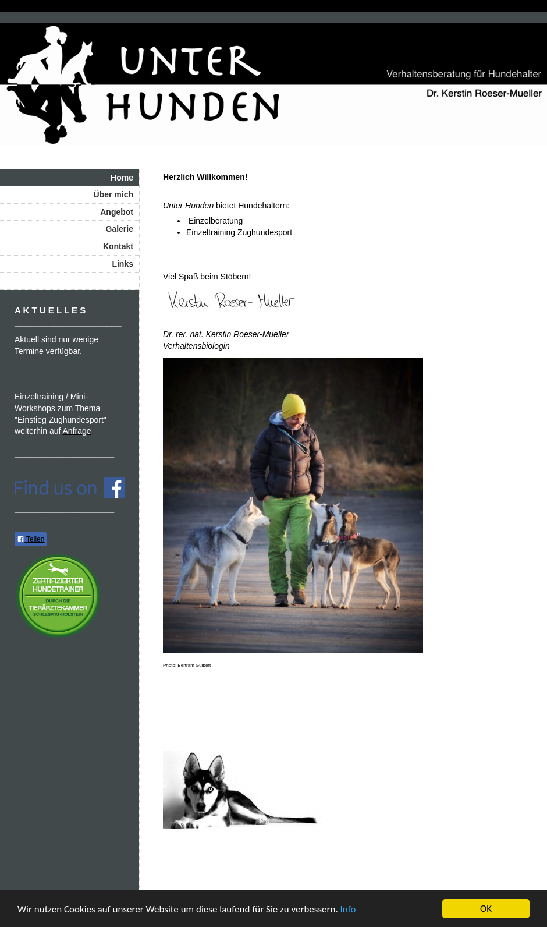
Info (348, 909)
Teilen (30, 539)
